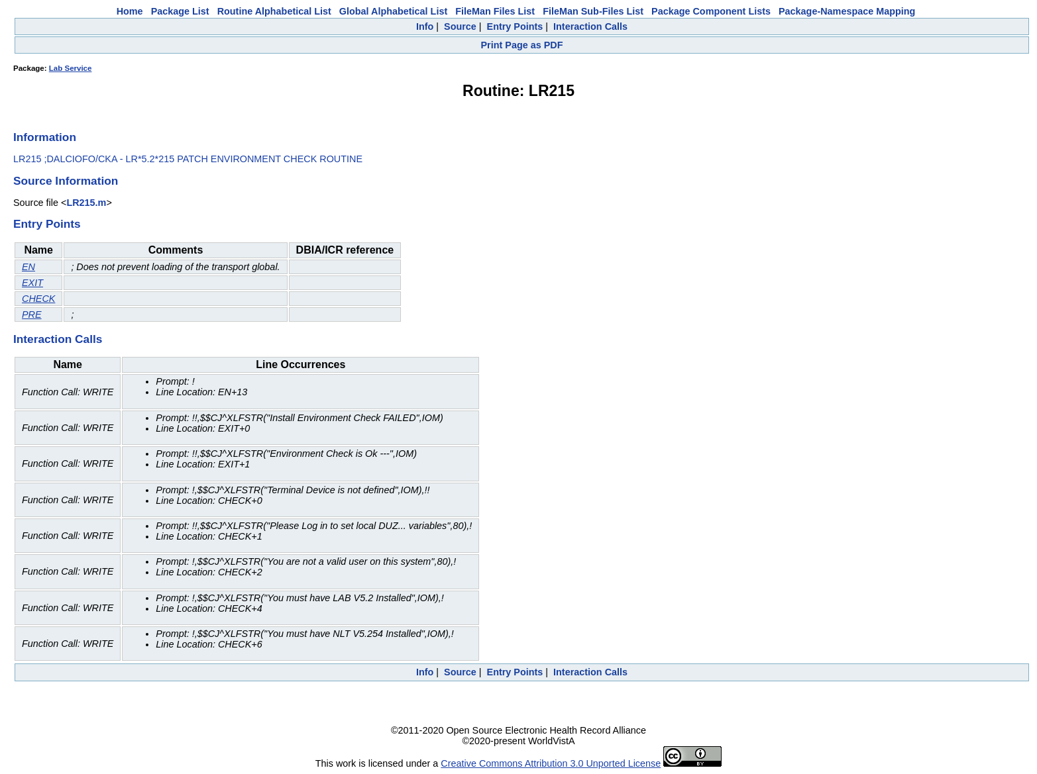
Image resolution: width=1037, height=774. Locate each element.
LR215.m (86, 202)
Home (130, 11)
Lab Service (70, 68)
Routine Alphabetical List (274, 11)
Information (44, 137)
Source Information (65, 180)
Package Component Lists (711, 11)
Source (460, 26)
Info (424, 26)
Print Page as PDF (522, 45)
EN (28, 267)
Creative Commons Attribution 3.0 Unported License (551, 763)
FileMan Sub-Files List (593, 11)
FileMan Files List (495, 11)
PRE (32, 314)
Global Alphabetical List (393, 11)
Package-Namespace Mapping (847, 11)
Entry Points (515, 26)
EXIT (32, 282)
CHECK (38, 298)
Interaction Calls (590, 26)
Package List (180, 11)
